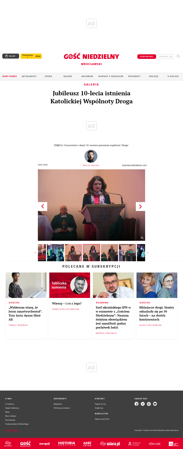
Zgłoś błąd (11, 430)
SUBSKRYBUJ (146, 57)
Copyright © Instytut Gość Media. (146, 430)
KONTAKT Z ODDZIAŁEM (110, 76)
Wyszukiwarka (178, 56)
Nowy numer (9, 76)
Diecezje (153, 76)
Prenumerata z (27, 56)
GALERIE (67, 76)
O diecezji (173, 76)
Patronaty (134, 76)
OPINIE (48, 76)
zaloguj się (165, 57)
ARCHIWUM (87, 76)
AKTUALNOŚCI (29, 76)
